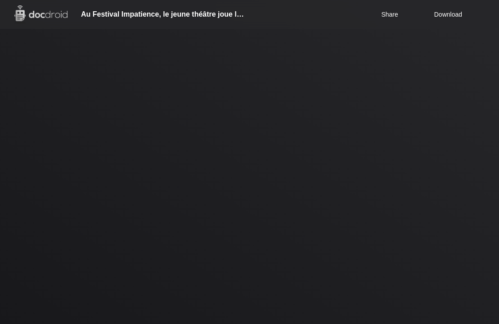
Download (442, 14)
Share (389, 14)
